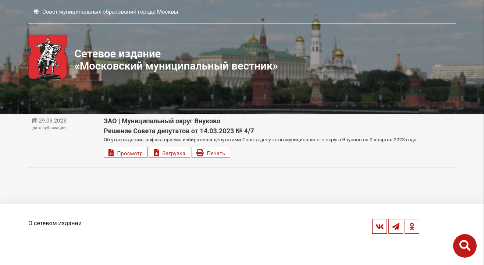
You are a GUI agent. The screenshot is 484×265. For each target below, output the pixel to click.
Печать (210, 152)
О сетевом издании (55, 223)
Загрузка (169, 152)
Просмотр (125, 152)
